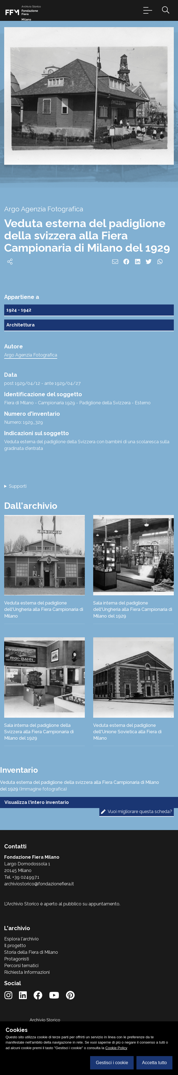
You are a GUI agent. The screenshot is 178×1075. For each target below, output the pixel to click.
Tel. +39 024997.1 (21, 877)
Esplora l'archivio (21, 939)
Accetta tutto (154, 1062)
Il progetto (15, 945)
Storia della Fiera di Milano (31, 952)
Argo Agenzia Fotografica (30, 355)
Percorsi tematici (21, 965)
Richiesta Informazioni (27, 972)
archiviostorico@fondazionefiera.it (39, 883)
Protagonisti (16, 959)
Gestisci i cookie (112, 1062)
